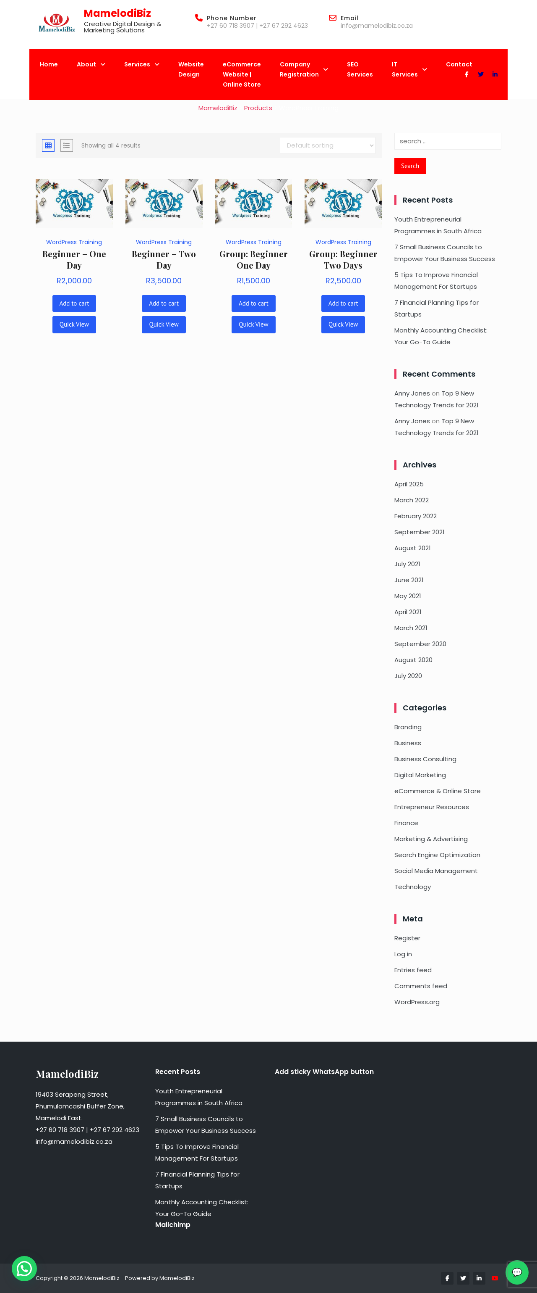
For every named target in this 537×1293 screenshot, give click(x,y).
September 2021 (419, 532)
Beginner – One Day (74, 259)
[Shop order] (327, 145)
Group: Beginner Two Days (343, 259)
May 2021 (407, 595)
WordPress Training (74, 242)
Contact (459, 64)
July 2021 (407, 563)
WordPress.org (417, 1001)
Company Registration (304, 69)
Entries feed (413, 970)
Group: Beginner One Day (253, 259)
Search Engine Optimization (437, 854)
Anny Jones (412, 393)
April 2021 (408, 611)
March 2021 (411, 627)
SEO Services (360, 69)
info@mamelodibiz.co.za (377, 25)
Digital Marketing (420, 775)
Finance (406, 822)
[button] (24, 1268)
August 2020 (413, 659)
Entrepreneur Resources (431, 806)
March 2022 (411, 500)
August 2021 (412, 548)
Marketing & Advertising (431, 838)
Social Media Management (436, 870)
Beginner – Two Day (164, 259)
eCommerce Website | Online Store (242, 74)
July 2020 (408, 675)
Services (141, 64)
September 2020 (420, 643)
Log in (403, 954)
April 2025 (409, 484)
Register (407, 938)
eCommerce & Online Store (437, 790)
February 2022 (415, 516)
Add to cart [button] (74, 303)
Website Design (191, 69)
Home (49, 64)
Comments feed (420, 986)
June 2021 (409, 579)
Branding (408, 727)
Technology (412, 886)
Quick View (74, 324)
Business (407, 743)
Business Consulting (425, 759)
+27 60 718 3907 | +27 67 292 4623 (257, 25)
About (91, 64)
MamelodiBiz (117, 13)
